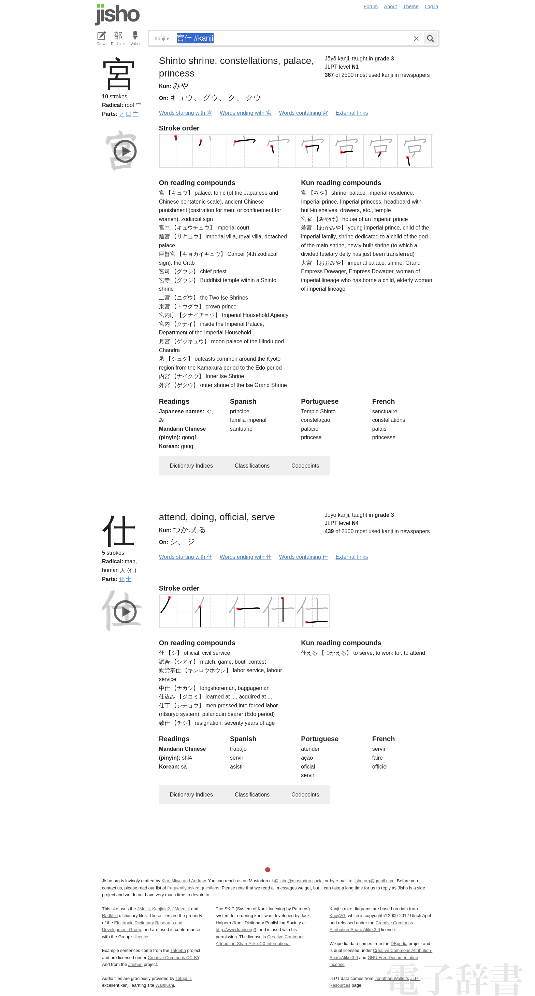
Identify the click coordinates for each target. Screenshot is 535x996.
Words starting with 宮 (185, 113)
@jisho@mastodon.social (298, 880)
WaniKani (165, 985)
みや (181, 85)
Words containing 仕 (303, 557)
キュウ (181, 97)
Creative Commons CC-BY (173, 957)
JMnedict (181, 908)
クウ (253, 97)
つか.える (189, 529)
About (390, 6)
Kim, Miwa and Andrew (183, 880)
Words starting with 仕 (185, 557)
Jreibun (135, 964)
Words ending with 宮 (246, 113)
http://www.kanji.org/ (235, 929)
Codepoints (305, 466)
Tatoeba (178, 950)
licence (141, 936)
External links (351, 113)
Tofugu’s (183, 978)
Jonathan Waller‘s (392, 978)
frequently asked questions (193, 887)
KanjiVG (338, 915)
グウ (211, 97)
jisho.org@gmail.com (373, 880)
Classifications (252, 466)
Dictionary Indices (191, 466)
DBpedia (399, 943)
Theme (411, 6)
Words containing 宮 (303, 113)
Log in (431, 6)
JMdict (143, 908)
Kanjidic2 (161, 908)
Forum (371, 6)
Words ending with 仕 (246, 557)
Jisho (117, 15)
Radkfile (110, 915)
